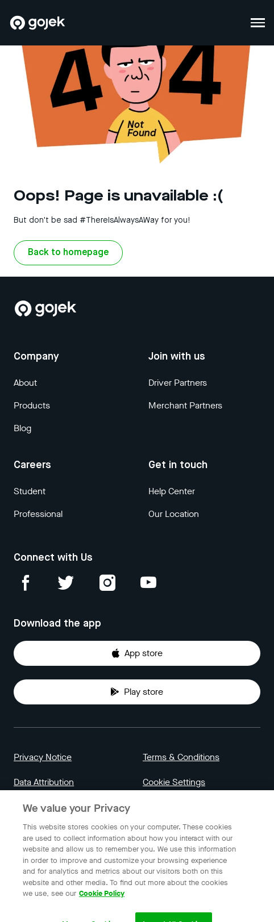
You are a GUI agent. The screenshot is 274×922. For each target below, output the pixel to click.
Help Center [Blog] (171, 491)
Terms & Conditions (181, 757)
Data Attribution (44, 782)
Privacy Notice (43, 757)
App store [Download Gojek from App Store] (137, 653)
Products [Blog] (32, 405)
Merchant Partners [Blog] (185, 405)
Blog (22, 428)
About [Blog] (25, 383)
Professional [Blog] (38, 514)
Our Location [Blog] (173, 514)
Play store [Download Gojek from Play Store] (136, 692)
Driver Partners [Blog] (177, 383)
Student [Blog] (29, 491)
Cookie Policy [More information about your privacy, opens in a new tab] (101, 901)
